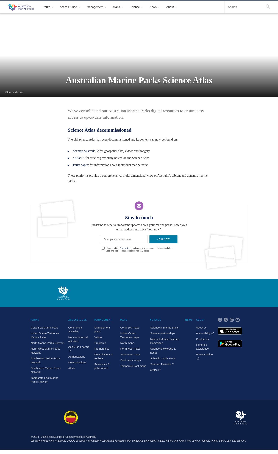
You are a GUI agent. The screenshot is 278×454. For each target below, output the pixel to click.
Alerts (72, 368)
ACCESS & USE (76, 320)
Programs (101, 343)
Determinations (77, 362)
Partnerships (102, 349)
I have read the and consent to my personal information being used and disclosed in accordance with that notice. (140, 249)
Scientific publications (163, 358)
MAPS (124, 320)
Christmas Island (150, 422)
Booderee (96, 422)
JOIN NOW (163, 239)
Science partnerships (163, 333)
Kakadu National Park (40, 422)
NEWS (189, 320)
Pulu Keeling (178, 422)
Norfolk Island (122, 422)
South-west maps (131, 360)
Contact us (202, 339)
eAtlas (78, 158)
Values (99, 337)
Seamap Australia (86, 151)
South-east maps (130, 354)
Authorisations (77, 357)
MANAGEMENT (103, 320)
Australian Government (40, 293)
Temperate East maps (133, 366)
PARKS (34, 320)
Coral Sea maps (130, 328)
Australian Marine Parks (20, 7)
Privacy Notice (126, 248)
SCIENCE (156, 320)
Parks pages (82, 165)
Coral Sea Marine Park (44, 328)
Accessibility (203, 333)
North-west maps (131, 349)
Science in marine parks (164, 328)
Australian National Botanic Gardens (209, 422)
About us (201, 328)
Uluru (71, 422)
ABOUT (200, 320)
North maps (127, 343)
